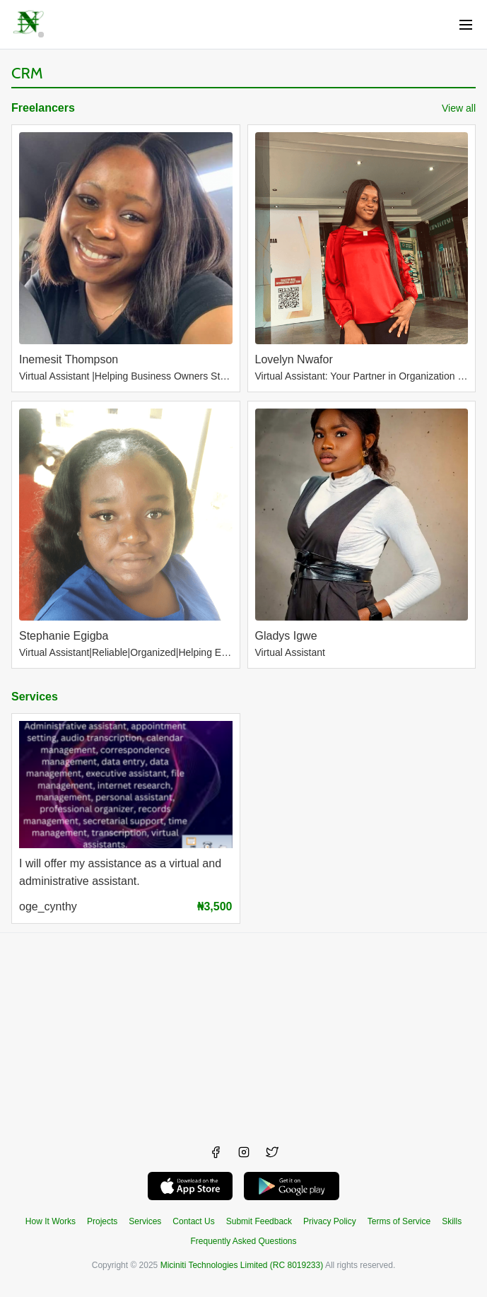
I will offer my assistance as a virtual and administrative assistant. (120, 872)
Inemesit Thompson (68, 359)
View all (459, 108)
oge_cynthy (48, 906)
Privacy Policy (329, 1221)
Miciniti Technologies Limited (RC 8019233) (242, 1265)
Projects (102, 1221)
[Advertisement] (243, 1032)
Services (34, 697)
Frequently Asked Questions (243, 1241)
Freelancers (43, 108)
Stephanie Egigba (63, 636)
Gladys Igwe (286, 636)
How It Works (50, 1221)
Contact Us (193, 1221)
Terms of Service (399, 1221)
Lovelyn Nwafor (294, 359)
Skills (452, 1221)
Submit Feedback (259, 1221)
